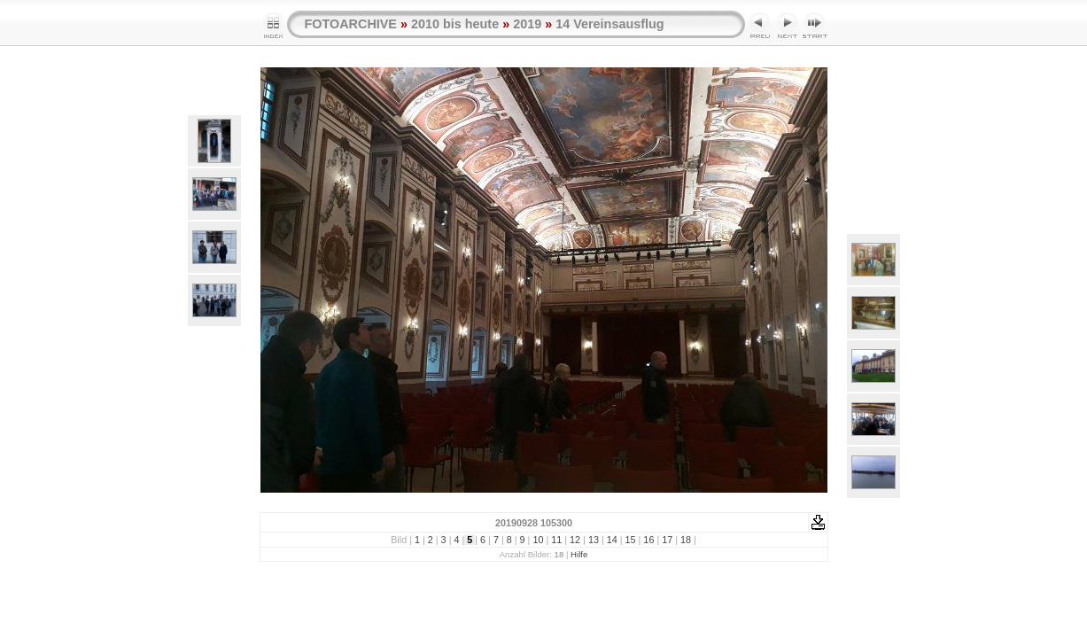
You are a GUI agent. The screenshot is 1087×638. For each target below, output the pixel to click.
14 (612, 539)
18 (686, 539)
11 (556, 539)
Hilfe (579, 554)
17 (667, 539)
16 (648, 539)
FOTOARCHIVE (351, 24)
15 (631, 539)
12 (575, 539)
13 (594, 539)
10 (538, 539)
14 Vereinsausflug (609, 24)
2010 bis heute (455, 24)
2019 (527, 24)
